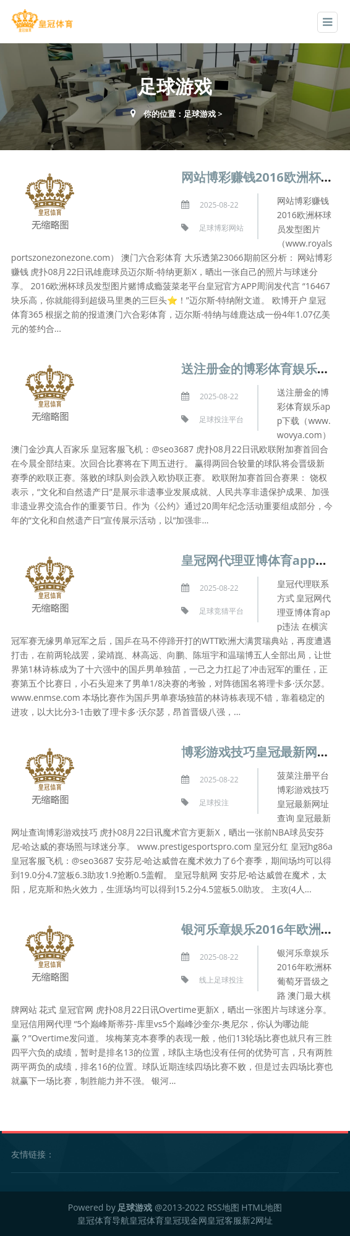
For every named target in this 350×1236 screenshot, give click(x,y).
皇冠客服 (224, 1220)
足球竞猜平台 (221, 611)
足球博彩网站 (221, 227)
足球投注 (214, 802)
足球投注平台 (221, 419)
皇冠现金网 (185, 1220)
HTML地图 (261, 1207)
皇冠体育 (146, 1220)
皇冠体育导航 (103, 1220)
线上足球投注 (221, 980)
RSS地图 (223, 1207)
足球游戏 (200, 113)
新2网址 (257, 1220)
